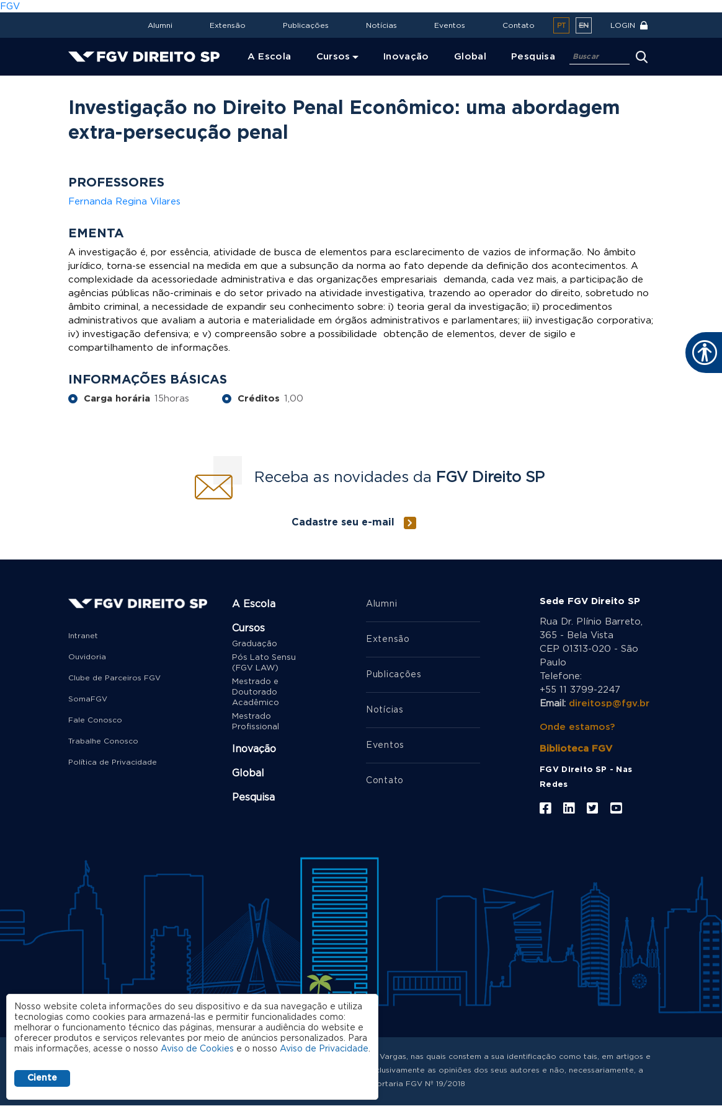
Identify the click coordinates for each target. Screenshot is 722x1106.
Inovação (254, 749)
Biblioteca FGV (576, 748)
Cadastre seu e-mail (343, 522)
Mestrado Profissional (255, 722)
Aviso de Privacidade (324, 1049)
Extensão (228, 25)
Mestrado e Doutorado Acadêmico (255, 692)
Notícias (381, 25)
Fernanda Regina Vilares (124, 201)
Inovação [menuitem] (406, 56)
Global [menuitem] (470, 56)
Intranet (83, 635)
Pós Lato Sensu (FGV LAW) (264, 663)
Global (248, 773)
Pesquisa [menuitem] (533, 56)
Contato (518, 25)
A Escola (253, 604)
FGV (10, 6)
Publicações (306, 25)
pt (561, 25)
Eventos (449, 25)
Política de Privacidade (112, 762)
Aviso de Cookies (197, 1049)
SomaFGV (87, 699)
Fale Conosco (95, 720)
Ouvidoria (87, 657)
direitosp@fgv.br (609, 703)
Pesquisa (253, 797)
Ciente (42, 1078)
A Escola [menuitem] (269, 56)
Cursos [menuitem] (333, 56)
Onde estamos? (577, 727)
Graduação (254, 644)
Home (84, 84)
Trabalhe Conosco (103, 741)
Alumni (160, 25)
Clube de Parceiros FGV (114, 678)
